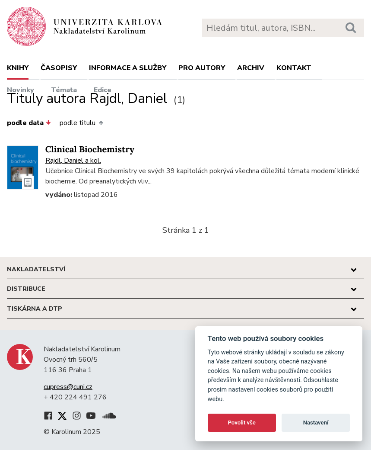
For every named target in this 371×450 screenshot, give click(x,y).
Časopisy (59, 68)
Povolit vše (242, 422)
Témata (64, 90)
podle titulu (81, 123)
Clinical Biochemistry (89, 149)
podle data (29, 123)
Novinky (20, 90)
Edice (102, 90)
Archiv (250, 68)
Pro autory (201, 68)
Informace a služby (127, 68)
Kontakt (293, 68)
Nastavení (316, 422)
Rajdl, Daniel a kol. (73, 160)
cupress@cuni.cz (68, 387)
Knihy (18, 68)
